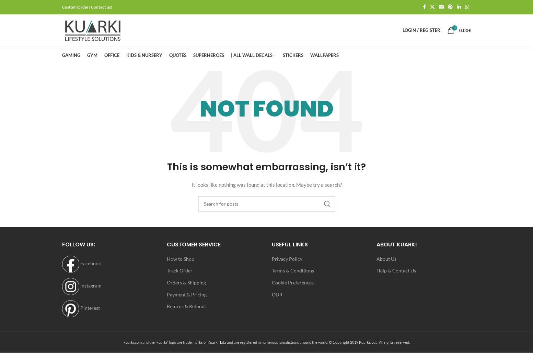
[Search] (266, 207)
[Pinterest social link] (450, 7)
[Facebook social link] (424, 7)
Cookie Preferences (293, 286)
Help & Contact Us (396, 274)
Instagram (82, 289)
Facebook (81, 267)
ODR (277, 298)
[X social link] (432, 7)
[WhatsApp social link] (467, 7)
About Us (386, 262)
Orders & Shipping (186, 286)
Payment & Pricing (187, 298)
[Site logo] (93, 32)
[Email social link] (441, 7)
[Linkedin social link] (459, 7)
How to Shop (180, 262)
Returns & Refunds (187, 310)
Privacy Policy (287, 262)
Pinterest (81, 311)
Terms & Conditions (293, 274)
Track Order (180, 274)
